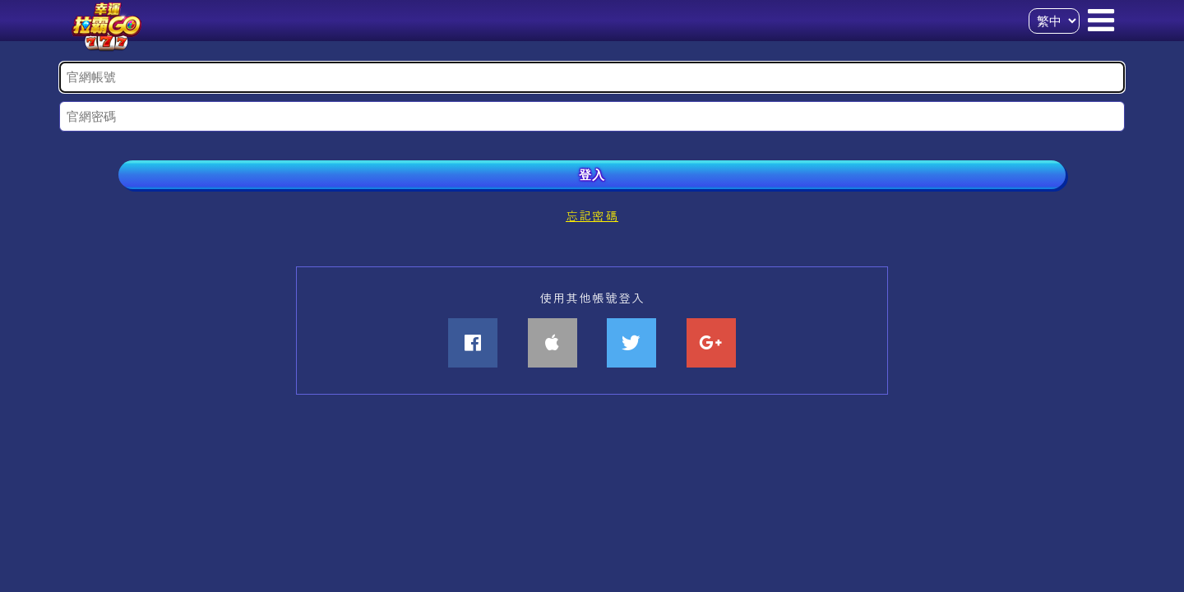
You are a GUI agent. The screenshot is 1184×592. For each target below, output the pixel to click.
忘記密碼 (592, 215)
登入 (592, 175)
